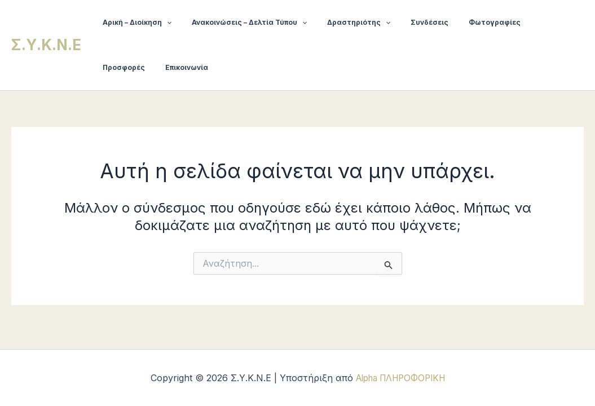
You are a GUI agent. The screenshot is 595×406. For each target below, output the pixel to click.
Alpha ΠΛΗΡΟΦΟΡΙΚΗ (400, 377)
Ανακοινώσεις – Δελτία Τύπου (239, 22)
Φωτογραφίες (465, 22)
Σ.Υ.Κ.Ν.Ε (46, 45)
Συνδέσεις (406, 22)
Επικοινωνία (120, 67)
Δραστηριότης (341, 22)
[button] (163, 22)
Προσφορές (525, 22)
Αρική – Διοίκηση (133, 22)
